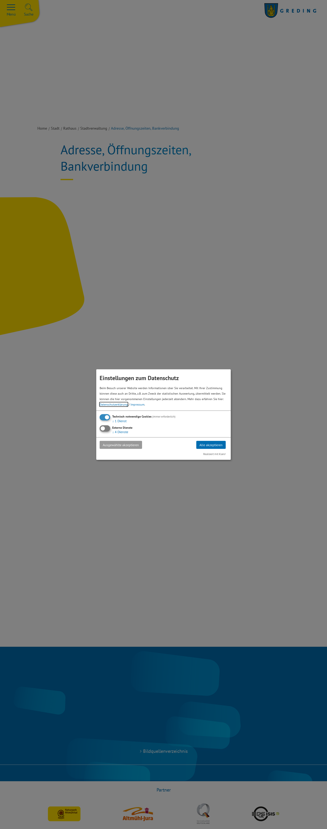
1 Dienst (119, 421)
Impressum (137, 404)
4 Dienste (120, 432)
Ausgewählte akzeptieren (121, 445)
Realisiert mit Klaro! (214, 454)
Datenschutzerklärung (114, 404)
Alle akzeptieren (211, 445)
